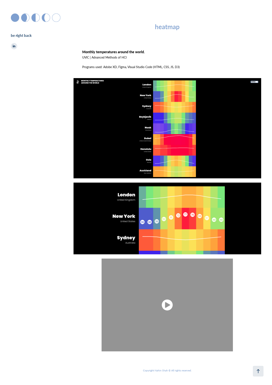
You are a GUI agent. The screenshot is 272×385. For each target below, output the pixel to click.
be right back (21, 35)
